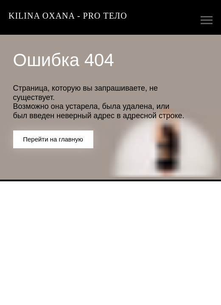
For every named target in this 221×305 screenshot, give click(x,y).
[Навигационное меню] (207, 20)
